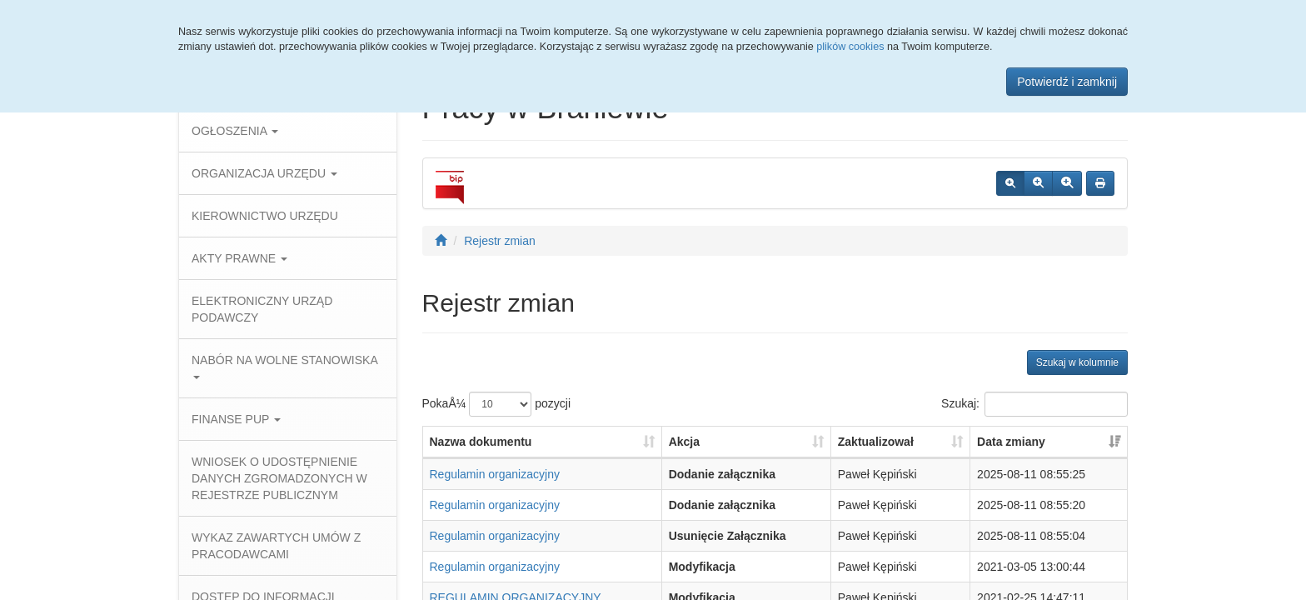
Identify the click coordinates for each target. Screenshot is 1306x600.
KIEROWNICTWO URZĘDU (265, 215)
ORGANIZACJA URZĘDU (264, 173)
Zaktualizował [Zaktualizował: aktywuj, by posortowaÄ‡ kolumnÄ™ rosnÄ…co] (876, 441)
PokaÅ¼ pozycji (496, 404)
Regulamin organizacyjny (495, 474)
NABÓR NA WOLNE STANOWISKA (284, 366)
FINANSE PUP (236, 419)
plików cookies (850, 46)
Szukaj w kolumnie (1077, 362)
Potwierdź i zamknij (1067, 81)
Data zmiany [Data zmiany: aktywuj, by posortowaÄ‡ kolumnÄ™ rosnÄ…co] (1011, 441)
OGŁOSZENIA (235, 131)
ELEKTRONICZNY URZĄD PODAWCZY (262, 309)
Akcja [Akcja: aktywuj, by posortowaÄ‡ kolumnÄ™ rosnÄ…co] (684, 441)
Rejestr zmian (500, 241)
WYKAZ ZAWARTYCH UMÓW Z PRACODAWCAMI (276, 546)
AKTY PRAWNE (239, 258)
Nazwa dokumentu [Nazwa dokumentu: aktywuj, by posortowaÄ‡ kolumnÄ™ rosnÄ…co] (481, 441)
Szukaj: (1034, 404)
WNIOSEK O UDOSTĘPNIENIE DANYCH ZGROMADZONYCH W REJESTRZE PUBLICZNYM (279, 478)
